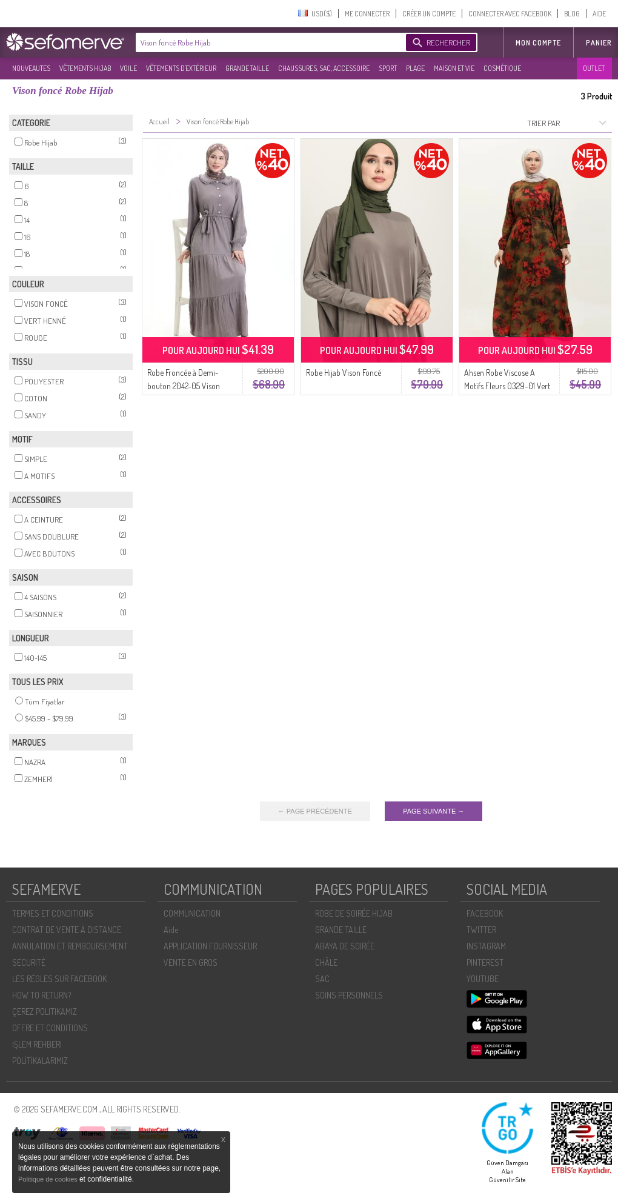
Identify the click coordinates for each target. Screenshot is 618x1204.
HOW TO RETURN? (41, 995)
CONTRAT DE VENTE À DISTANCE (66, 930)
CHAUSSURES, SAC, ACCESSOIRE (324, 68)
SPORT (388, 68)
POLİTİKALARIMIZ (40, 1060)
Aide (171, 930)
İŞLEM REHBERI (37, 1044)
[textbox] (268, 42)
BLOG (572, 13)
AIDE (599, 13)
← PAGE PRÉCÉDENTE (315, 811)
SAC (322, 979)
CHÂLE (326, 962)
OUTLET (594, 68)
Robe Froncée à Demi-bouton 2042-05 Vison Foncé (183, 385)
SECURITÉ (28, 962)
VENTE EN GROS (191, 962)
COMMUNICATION (192, 913)
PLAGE (415, 68)
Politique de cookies (48, 1179)
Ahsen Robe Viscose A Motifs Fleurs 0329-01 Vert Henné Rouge (507, 385)
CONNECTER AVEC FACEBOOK (509, 13)
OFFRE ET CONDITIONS (50, 1028)
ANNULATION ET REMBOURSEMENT (70, 946)
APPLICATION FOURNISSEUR (210, 946)
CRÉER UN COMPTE (429, 13)
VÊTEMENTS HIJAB (85, 68)
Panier (599, 42)
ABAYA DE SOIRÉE (344, 946)
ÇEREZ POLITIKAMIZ (44, 1011)
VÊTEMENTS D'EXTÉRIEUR (181, 68)
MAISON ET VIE (454, 68)
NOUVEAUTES (31, 68)
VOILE (128, 68)
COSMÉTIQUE (502, 68)
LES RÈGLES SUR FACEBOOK (59, 979)
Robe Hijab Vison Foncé (343, 372)
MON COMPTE (538, 42)
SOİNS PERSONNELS (349, 995)
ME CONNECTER (367, 13)
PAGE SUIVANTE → (433, 811)
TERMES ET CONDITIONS (52, 913)
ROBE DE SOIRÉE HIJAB (354, 913)
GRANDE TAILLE (247, 68)
